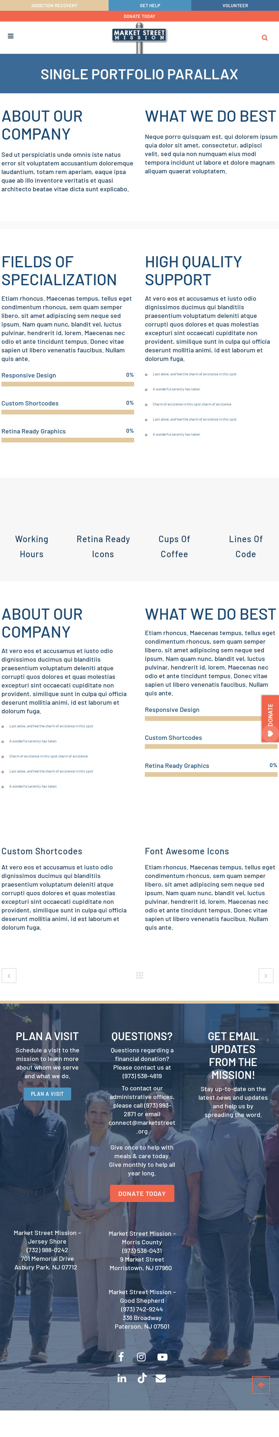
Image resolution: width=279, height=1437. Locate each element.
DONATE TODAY (139, 16)
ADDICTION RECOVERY (54, 5)
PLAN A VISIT (47, 1117)
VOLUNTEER (235, 5)
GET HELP (150, 5)
